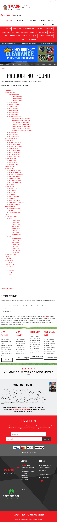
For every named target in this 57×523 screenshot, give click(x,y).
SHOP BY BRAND (32, 39)
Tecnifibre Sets (16, 238)
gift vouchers (5, 334)
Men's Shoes (12, 160)
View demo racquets (23, 358)
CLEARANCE (23, 39)
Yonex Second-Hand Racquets (21, 118)
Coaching (42, 20)
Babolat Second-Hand (15, 170)
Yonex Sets (15, 242)
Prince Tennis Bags (14, 150)
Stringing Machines (14, 208)
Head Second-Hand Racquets (21, 122)
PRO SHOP (9, 20)
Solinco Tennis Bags (14, 156)
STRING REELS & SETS (14, 36)
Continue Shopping (8, 288)
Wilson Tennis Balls (14, 196)
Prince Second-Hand (15, 182)
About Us (51, 20)
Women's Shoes (13, 164)
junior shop (35, 332)
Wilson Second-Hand (15, 176)
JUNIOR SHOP (49, 36)
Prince (10, 275)
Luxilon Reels (16, 224)
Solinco (11, 283)
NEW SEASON (7, 29)
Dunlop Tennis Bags (14, 154)
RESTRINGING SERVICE (28, 29)
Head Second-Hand (14, 178)
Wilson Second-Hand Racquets (21, 120)
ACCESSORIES (52, 32)
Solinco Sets (16, 245)
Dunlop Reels (16, 220)
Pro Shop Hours (44, 477)
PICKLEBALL (41, 36)
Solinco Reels (16, 228)
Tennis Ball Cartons (14, 200)
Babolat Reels (16, 230)
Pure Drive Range (17, 98)
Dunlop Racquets (14, 114)
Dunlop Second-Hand (15, 180)
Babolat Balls (12, 194)
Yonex (10, 269)
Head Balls (12, 198)
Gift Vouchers (31, 20)
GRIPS (6, 36)
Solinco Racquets (14, 112)
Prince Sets (15, 253)
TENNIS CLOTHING (26, 36)
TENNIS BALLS (33, 32)
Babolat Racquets (14, 94)
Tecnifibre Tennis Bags (15, 146)
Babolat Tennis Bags (15, 142)
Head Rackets (13, 106)
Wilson (11, 277)
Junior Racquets (13, 134)
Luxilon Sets (15, 241)
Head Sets (15, 246)
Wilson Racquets (13, 110)
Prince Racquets (13, 108)
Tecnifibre (11, 271)
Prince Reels (15, 222)
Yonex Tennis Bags (14, 144)
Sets (10, 237)
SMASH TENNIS (28, 519)
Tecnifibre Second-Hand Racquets (22, 130)
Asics (10, 279)
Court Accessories (14, 212)
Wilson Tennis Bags (14, 152)
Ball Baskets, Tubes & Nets (16, 202)
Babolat (11, 267)
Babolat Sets (16, 251)
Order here (7, 360)
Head (10, 273)
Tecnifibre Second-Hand (16, 174)
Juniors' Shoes (13, 162)
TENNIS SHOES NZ (48, 29)
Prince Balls (12, 192)
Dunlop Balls (12, 190)
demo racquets (20, 334)
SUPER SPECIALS (6, 32)
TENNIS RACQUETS (17, 29)
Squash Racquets (14, 136)
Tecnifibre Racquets (14, 104)
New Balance (12, 281)
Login (52, 24)
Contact (45, 24)
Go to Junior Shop (37, 357)
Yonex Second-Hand (15, 172)
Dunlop (11, 285)
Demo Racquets (13, 132)
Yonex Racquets (13, 102)
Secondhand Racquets (15, 116)
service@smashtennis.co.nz (20, 409)
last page (45, 316)
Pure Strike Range (17, 100)
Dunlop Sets (15, 249)
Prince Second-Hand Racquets (21, 128)
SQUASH (34, 36)
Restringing (20, 20)
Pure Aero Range (17, 96)
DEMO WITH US (24, 32)
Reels (10, 218)
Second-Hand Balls (14, 204)
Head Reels (15, 232)
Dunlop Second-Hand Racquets (21, 126)
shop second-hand (49, 334)
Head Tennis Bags (14, 148)
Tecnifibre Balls (13, 188)
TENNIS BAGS (39, 29)
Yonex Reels (15, 226)
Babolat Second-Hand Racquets (21, 124)
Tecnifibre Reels (16, 234)
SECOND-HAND (15, 32)
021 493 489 (7, 15)
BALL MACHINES (43, 32)
